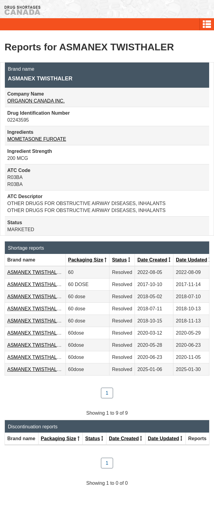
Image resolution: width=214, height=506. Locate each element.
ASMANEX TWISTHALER (35, 272)
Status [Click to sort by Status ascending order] (119, 259)
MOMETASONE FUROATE (36, 139)
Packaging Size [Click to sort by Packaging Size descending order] (86, 259)
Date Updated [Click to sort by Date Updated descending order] (191, 259)
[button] (207, 24)
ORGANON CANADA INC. (36, 100)
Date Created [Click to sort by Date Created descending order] (152, 259)
